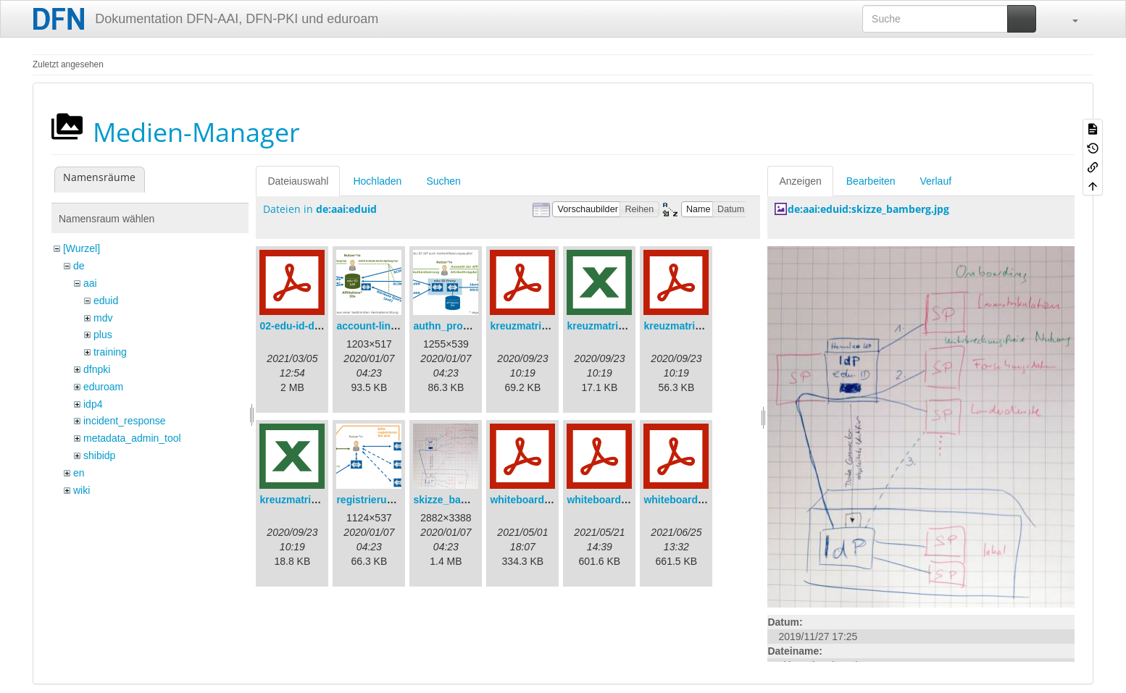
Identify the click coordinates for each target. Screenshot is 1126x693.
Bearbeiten (871, 181)
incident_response (124, 421)
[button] (1068, 19)
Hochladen (377, 181)
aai (90, 283)
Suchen (443, 181)
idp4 (92, 404)
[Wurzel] (81, 248)
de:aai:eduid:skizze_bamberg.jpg (868, 209)
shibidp (99, 455)
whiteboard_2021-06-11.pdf (708, 499)
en (79, 473)
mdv (102, 318)
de (79, 266)
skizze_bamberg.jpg (461, 499)
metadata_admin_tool (132, 438)
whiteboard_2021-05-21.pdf (632, 499)
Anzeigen (800, 181)
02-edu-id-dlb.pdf (300, 326)
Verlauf (936, 181)
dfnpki (96, 369)
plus (102, 334)
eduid (105, 300)
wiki (81, 490)
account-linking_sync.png (399, 326)
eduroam (103, 386)
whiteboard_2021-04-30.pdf (555, 499)
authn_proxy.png (454, 326)
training (110, 352)
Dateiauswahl (297, 181)
